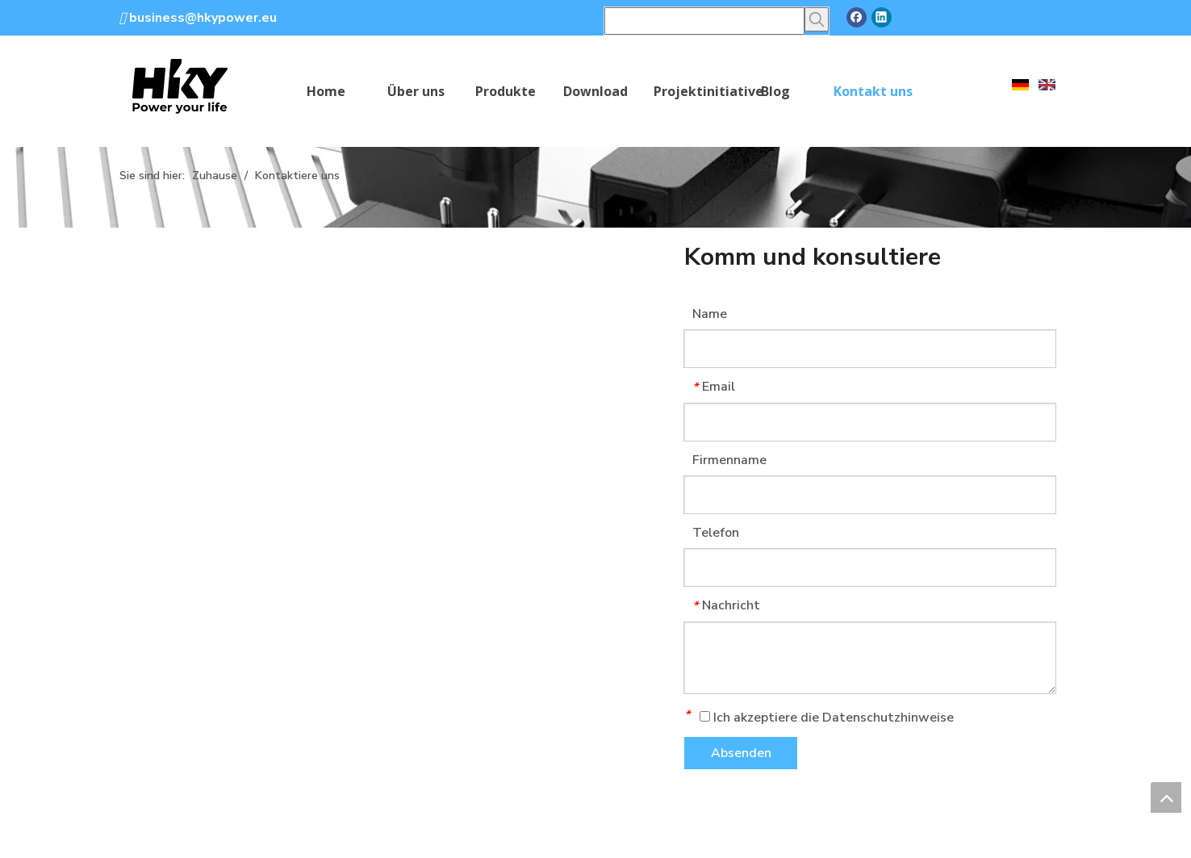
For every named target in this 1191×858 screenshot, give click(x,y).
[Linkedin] (881, 17)
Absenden (741, 753)
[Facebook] (856, 17)
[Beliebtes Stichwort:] (816, 19)
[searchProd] (704, 21)
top (1166, 797)
